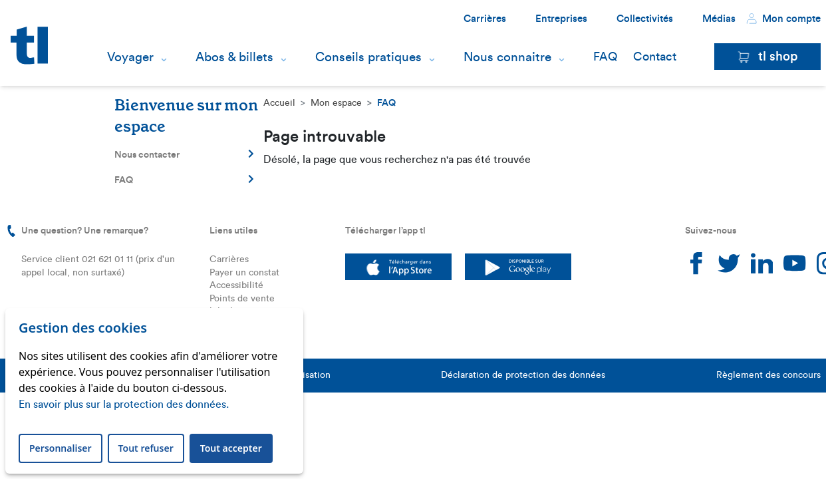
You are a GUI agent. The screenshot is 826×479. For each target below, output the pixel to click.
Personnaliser (60, 448)
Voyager (130, 57)
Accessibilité (236, 285)
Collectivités (645, 19)
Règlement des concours (768, 375)
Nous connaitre (507, 57)
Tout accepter (231, 448)
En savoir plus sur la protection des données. (124, 404)
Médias (719, 19)
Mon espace (336, 103)
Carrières (485, 19)
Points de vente (242, 298)
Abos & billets (234, 57)
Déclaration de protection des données (523, 375)
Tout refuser (146, 448)
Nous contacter (184, 154)
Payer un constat (244, 272)
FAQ (605, 57)
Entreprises (561, 19)
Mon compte (783, 18)
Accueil (279, 103)
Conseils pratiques (368, 57)
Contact (654, 57)
